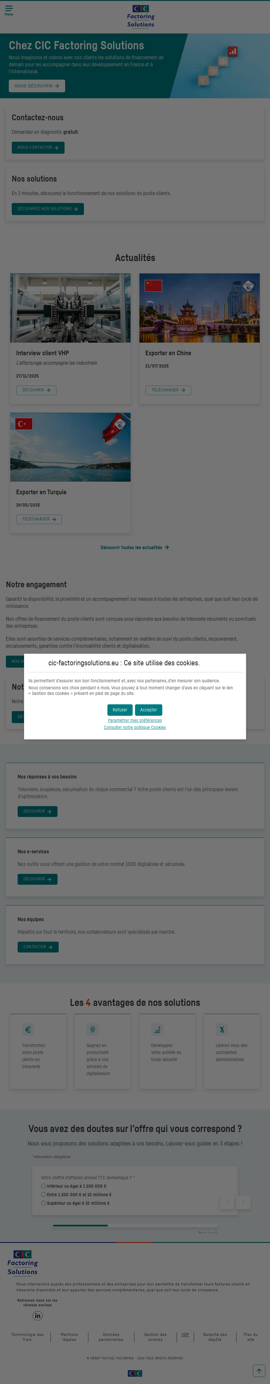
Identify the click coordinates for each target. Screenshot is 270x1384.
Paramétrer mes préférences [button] (135, 720)
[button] (148, 710)
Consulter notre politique (135, 727)
